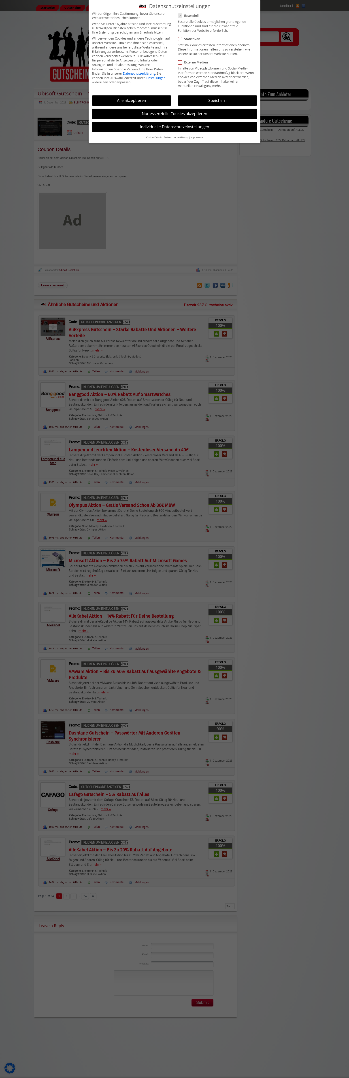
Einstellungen (156, 78)
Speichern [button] (217, 100)
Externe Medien (195, 62)
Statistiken (191, 39)
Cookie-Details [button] (154, 137)
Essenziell (190, 15)
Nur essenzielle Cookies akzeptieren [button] (174, 113)
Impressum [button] (196, 137)
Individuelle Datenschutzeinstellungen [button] (174, 126)
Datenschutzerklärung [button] (176, 137)
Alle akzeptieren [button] (131, 100)
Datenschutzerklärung (139, 73)
